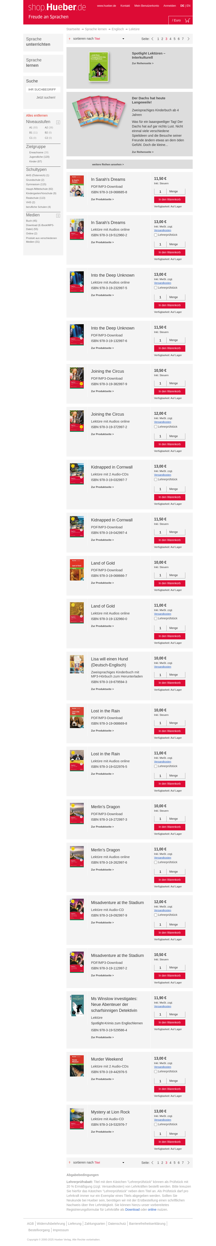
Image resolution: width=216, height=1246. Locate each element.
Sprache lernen (96, 29)
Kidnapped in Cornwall (111, 467)
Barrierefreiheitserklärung (147, 1223)
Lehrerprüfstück (167, 234)
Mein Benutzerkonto (146, 5)
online (152, 1209)
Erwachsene (38, 152)
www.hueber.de (106, 5)
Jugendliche (40, 156)
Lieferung (74, 1223)
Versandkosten (162, 230)
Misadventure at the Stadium (117, 902)
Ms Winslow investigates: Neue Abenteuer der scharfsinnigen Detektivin (114, 1004)
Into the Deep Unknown (112, 275)
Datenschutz (117, 1223)
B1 (33, 132)
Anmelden (169, 5)
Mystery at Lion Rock (110, 1112)
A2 (49, 127)
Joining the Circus (107, 371)
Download (132, 1209)
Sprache (38, 42)
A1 (33, 127)
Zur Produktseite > (102, 199)
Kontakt (125, 5)
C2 (48, 137)
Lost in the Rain (105, 711)
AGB (30, 1223)
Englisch (118, 29)
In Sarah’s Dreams (108, 222)
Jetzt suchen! (46, 97)
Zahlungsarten (94, 1223)
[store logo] (57, 11)
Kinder (36, 161)
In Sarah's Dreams (108, 179)
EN (188, 5)
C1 (32, 137)
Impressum (61, 1230)
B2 (48, 132)
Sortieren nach (83, 38)
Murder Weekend (107, 1059)
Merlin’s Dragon (105, 806)
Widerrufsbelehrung (51, 1223)
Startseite (73, 29)
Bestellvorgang (39, 1230)
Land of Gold (103, 563)
